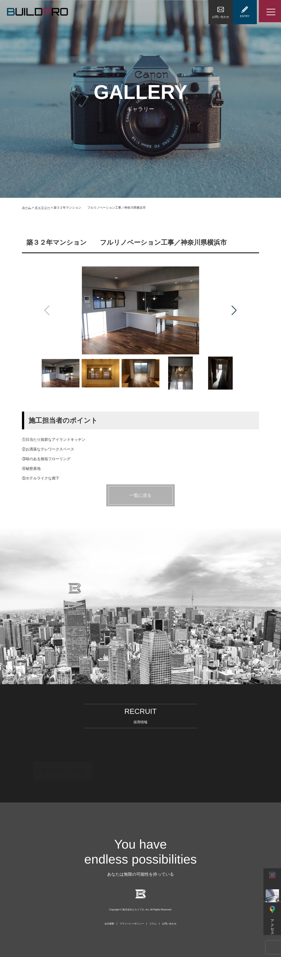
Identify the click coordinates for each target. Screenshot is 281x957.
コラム (153, 923)
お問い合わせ (169, 923)
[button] (234, 310)
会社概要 (109, 923)
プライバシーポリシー (132, 923)
